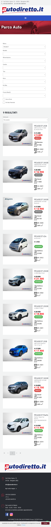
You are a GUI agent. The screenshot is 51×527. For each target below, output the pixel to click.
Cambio (5, 64)
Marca (4, 43)
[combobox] (24, 47)
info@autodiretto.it (11, 484)
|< (4, 453)
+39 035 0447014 (7, 3)
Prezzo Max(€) (7, 92)
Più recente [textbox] (7, 120)
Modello (5, 50)
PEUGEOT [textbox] (6, 47)
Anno (4, 78)
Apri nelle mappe (10, 488)
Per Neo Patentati (10, 102)
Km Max (5, 85)
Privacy (32, 519)
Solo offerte (9, 99)
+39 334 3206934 (20, 3)
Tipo (4, 71)
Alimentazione (7, 57)
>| (20, 453)
